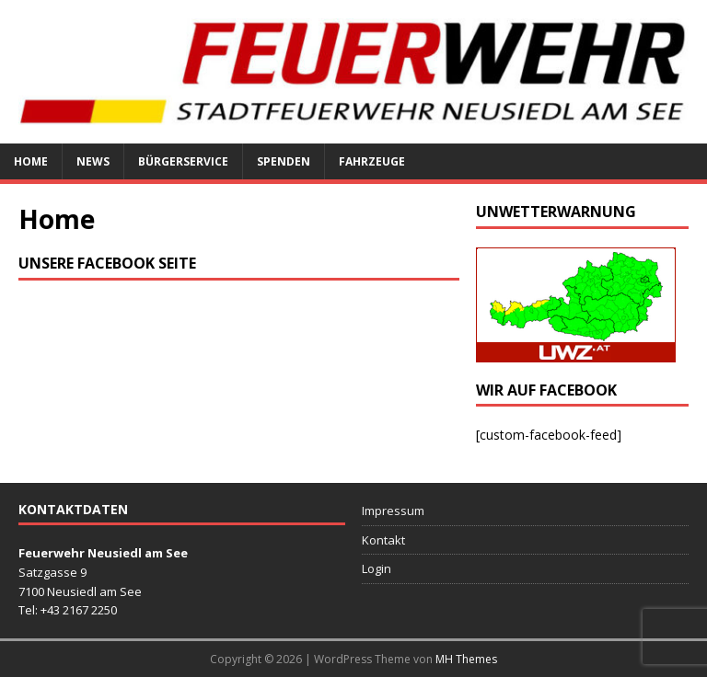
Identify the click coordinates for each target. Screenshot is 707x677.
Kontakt (383, 540)
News (93, 161)
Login (376, 568)
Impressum (393, 510)
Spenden (283, 161)
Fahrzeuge (372, 161)
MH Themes (466, 659)
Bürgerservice (183, 161)
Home (31, 161)
